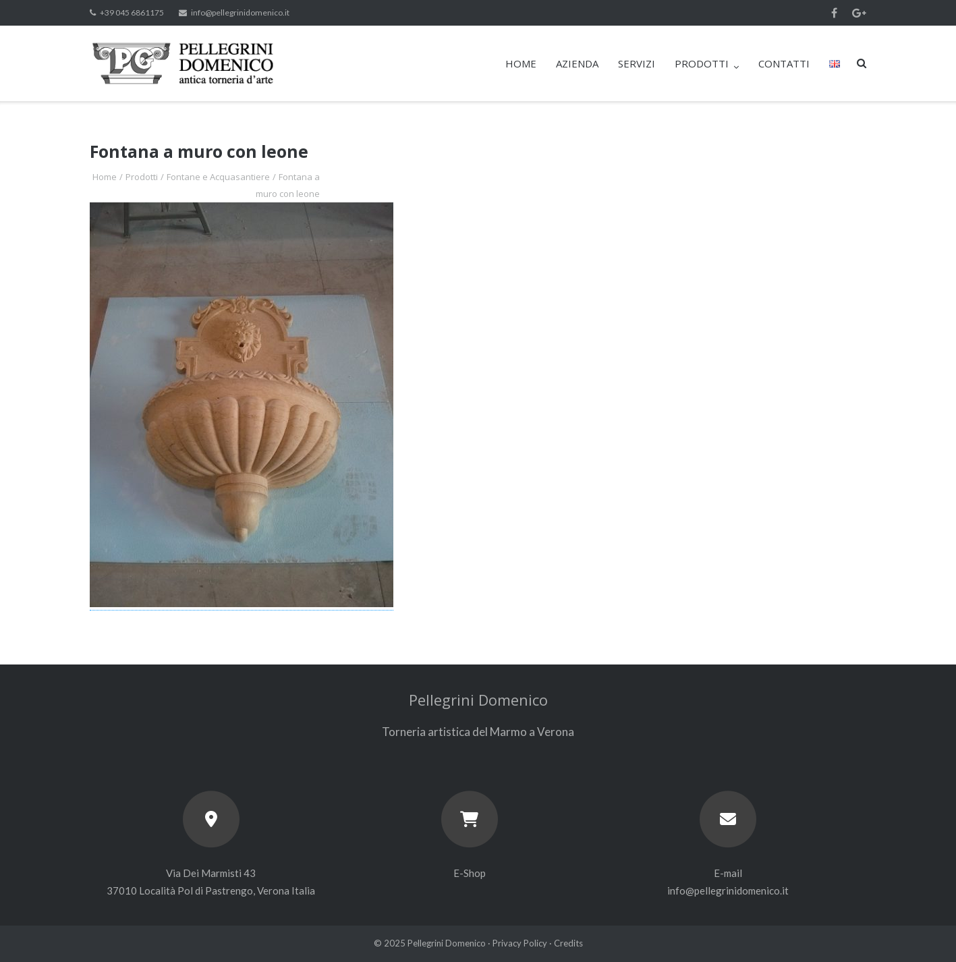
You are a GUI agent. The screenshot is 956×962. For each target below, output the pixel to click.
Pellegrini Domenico (446, 943)
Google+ (859, 13)
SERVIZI (636, 63)
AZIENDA (577, 63)
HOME (520, 63)
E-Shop (469, 873)
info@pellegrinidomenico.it (240, 12)
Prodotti (141, 177)
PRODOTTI (702, 63)
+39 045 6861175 (132, 12)
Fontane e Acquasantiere (218, 177)
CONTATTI (784, 63)
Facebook (834, 13)
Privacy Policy (520, 943)
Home (104, 177)
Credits (568, 943)
